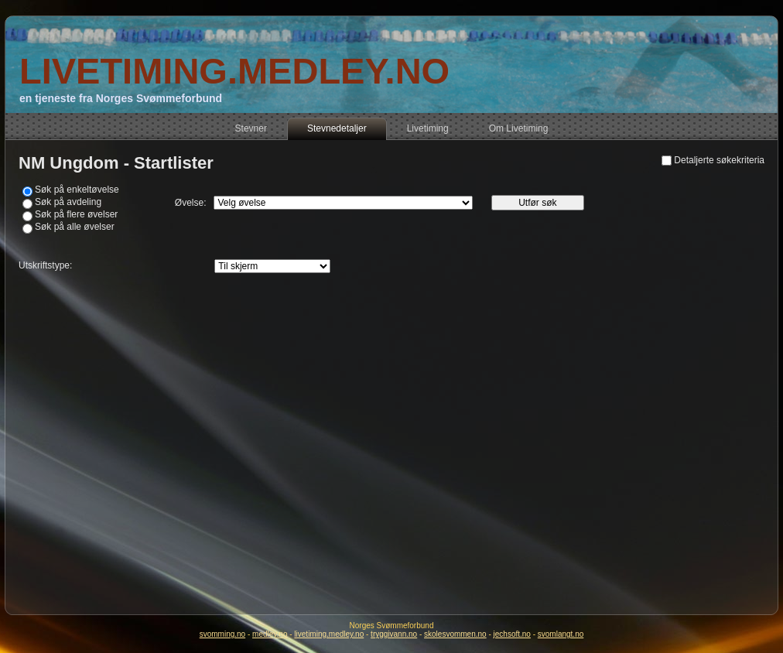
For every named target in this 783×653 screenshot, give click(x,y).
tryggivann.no (394, 634)
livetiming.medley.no (329, 634)
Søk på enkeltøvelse (77, 189)
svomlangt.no (560, 634)
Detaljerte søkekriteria (719, 160)
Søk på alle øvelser (75, 226)
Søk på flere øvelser (76, 214)
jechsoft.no (512, 634)
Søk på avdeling (68, 202)
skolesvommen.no (455, 634)
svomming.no (222, 634)
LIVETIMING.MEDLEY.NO (234, 70)
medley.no (269, 634)
